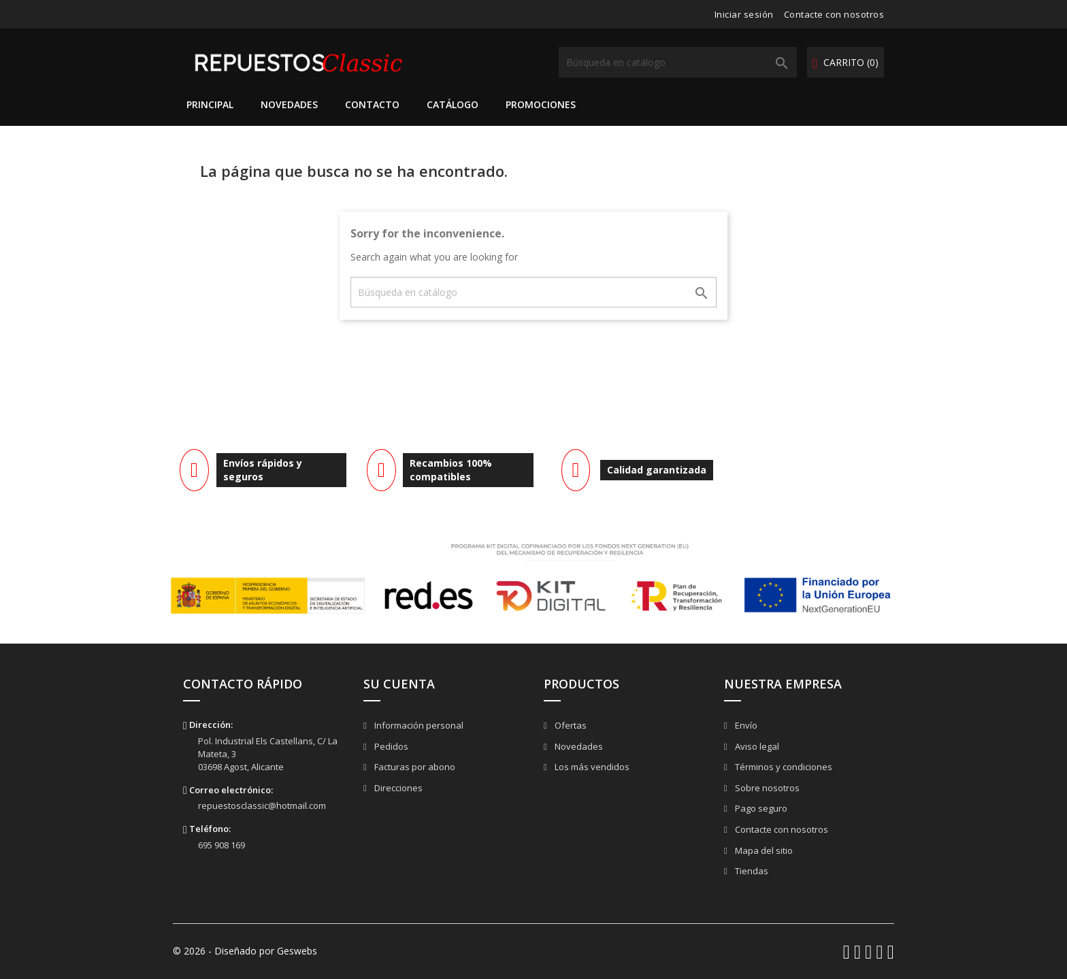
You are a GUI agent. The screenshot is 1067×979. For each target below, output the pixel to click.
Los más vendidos (591, 767)
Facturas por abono (413, 767)
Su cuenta (399, 684)
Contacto (372, 104)
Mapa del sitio (763, 850)
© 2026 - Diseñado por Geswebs (245, 950)
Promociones (541, 104)
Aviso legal (756, 746)
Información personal (417, 725)
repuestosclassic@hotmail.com (262, 805)
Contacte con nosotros (834, 14)
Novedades (289, 104)
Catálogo (452, 104)
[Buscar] (678, 62)
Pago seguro (760, 808)
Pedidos (390, 746)
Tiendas (750, 871)
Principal (209, 104)
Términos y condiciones (782, 767)
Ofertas (570, 725)
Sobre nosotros (766, 788)
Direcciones (397, 788)
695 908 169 (221, 845)
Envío (745, 725)
